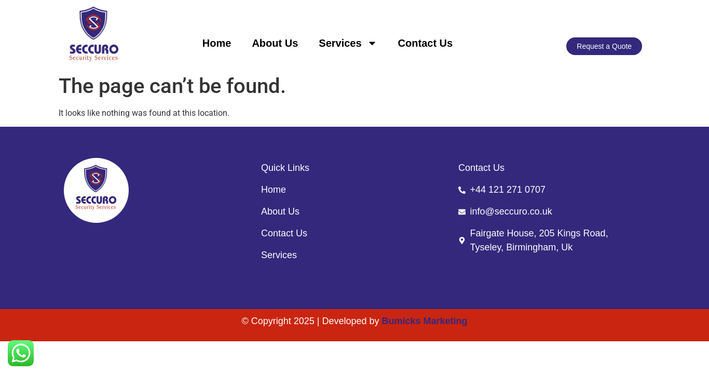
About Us (275, 43)
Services (348, 43)
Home (216, 43)
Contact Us (425, 43)
